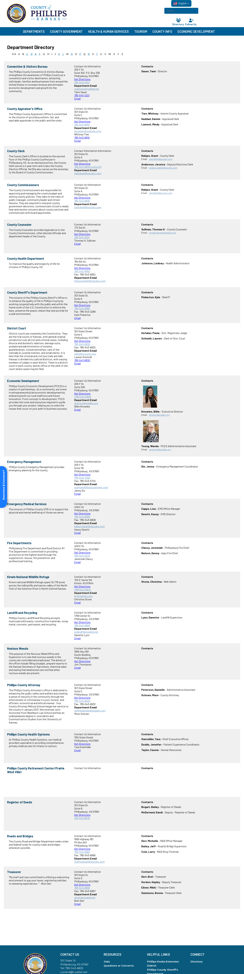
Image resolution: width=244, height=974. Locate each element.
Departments (34, 31)
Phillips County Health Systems (28, 734)
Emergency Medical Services (27, 504)
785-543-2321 (81, 82)
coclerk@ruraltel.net (73, 972)
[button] (181, 3)
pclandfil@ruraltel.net (86, 631)
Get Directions (82, 79)
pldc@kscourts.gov (85, 353)
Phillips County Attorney (23, 685)
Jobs (107, 961)
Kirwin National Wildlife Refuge (28, 577)
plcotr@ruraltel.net (84, 897)
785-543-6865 (82, 852)
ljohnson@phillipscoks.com (90, 280)
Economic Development (196, 31)
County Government (66, 31)
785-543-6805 (82, 516)
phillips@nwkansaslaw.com (90, 710)
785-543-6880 (82, 625)
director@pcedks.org (86, 403)
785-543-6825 (82, 200)
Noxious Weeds (17, 648)
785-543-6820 (82, 700)
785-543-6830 (82, 344)
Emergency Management (24, 462)
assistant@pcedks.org (160, 449)
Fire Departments (19, 543)
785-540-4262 (82, 477)
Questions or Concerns (119, 965)
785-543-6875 (82, 818)
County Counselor (19, 224)
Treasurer (14, 872)
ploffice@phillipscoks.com (89, 861)
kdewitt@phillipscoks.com (89, 526)
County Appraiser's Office (25, 109)
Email (77, 98)
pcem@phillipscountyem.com (91, 487)
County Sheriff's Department (27, 292)
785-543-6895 (82, 887)
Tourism (140, 31)
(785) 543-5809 (82, 396)
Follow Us (191, 22)
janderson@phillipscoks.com (163, 167)
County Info (162, 31)
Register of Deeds (19, 802)
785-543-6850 (82, 271)
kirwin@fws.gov (83, 596)
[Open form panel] (3, 487)
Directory (178, 22)
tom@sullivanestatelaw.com (162, 232)
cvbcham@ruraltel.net (86, 88)
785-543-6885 (82, 308)
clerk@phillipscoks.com (87, 173)
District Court (16, 328)
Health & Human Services (108, 31)
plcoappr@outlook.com (87, 131)
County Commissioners (23, 185)
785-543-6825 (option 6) (87, 166)
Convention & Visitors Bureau (27, 66)
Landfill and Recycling (22, 613)
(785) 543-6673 (82, 589)
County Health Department (25, 258)
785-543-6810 (82, 124)
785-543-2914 (82, 237)
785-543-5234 (82, 555)
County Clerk (16, 151)
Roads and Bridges (20, 836)
